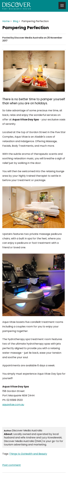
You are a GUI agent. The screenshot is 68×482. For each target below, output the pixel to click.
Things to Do (16, 454)
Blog (15, 21)
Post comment (11, 465)
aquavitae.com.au (13, 404)
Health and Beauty (35, 454)
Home (6, 21)
